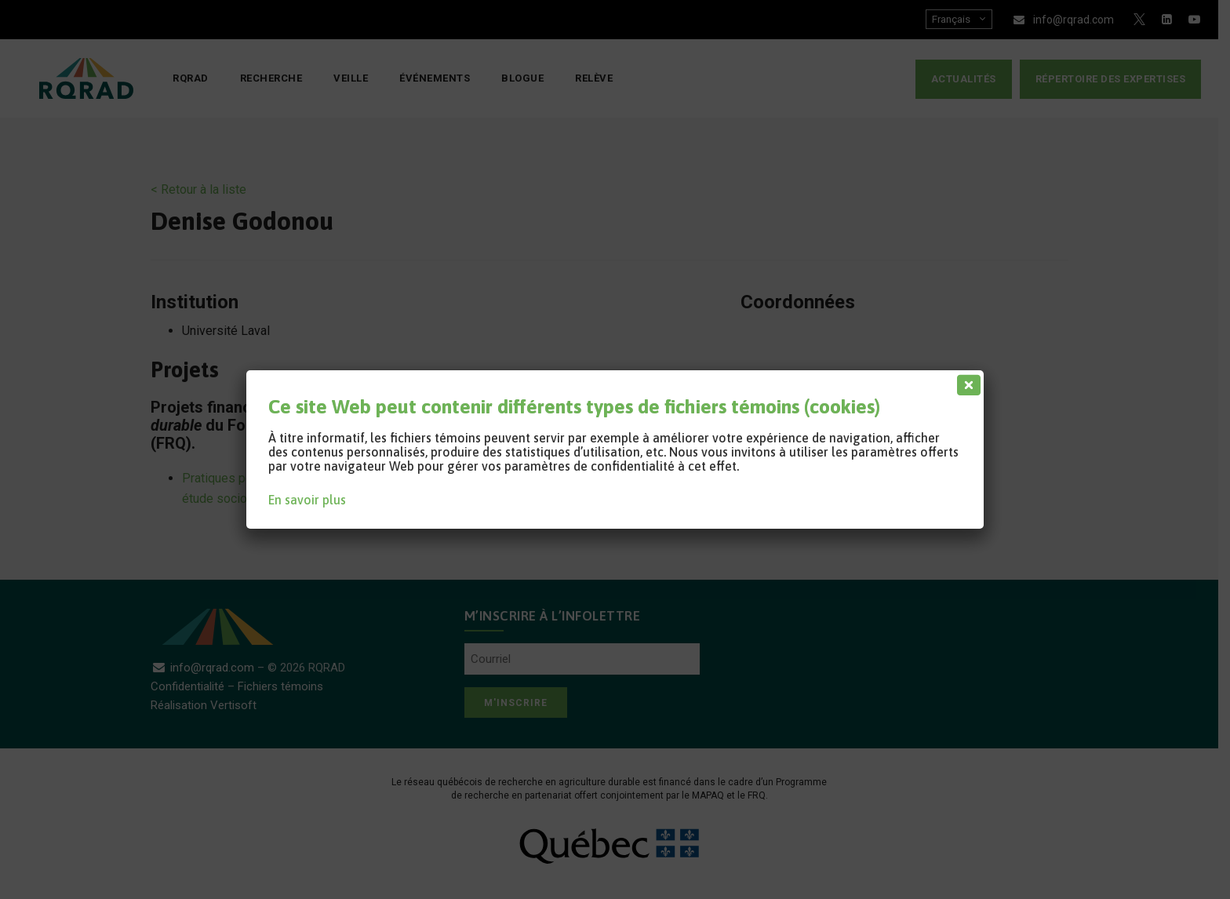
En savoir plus (307, 500)
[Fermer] (965, 381)
